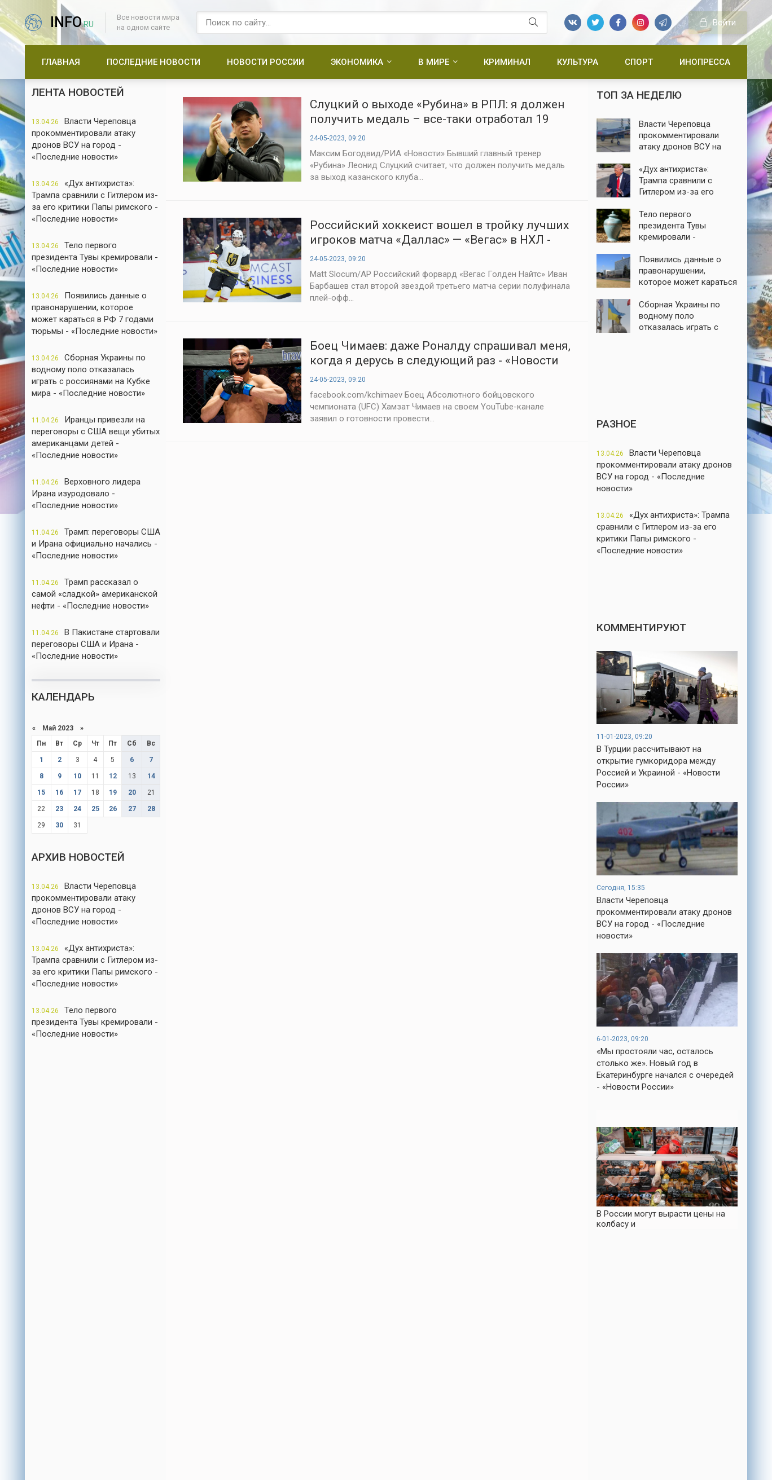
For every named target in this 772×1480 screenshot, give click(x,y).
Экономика (357, 62)
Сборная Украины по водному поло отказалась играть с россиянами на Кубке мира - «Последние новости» (91, 375)
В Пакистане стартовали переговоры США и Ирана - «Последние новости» (96, 644)
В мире (433, 62)
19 (113, 792)
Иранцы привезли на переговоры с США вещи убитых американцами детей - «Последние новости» (96, 437)
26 (113, 809)
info (72, 22)
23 (59, 809)
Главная (61, 62)
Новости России (265, 62)
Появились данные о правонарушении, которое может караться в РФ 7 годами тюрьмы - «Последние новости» (94, 313)
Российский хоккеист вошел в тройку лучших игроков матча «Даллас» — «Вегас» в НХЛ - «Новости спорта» (439, 232)
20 (132, 792)
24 (77, 809)
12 (113, 776)
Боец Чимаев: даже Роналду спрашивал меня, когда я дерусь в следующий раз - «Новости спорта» (440, 353)
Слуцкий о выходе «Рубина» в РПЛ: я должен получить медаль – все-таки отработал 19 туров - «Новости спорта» (437, 112)
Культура (577, 62)
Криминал (507, 62)
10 (77, 776)
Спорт (639, 62)
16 (59, 792)
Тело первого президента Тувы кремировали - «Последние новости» (95, 257)
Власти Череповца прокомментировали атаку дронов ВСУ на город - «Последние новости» (84, 139)
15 (41, 792)
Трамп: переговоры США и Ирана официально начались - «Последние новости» (96, 544)
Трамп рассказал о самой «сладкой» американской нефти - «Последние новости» (94, 594)
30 (59, 825)
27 (132, 809)
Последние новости (153, 62)
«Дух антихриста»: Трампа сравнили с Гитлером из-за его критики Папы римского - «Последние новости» (95, 201)
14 (151, 776)
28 (151, 809)
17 (77, 792)
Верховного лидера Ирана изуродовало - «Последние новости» (86, 493)
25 (95, 809)
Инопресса (704, 62)
